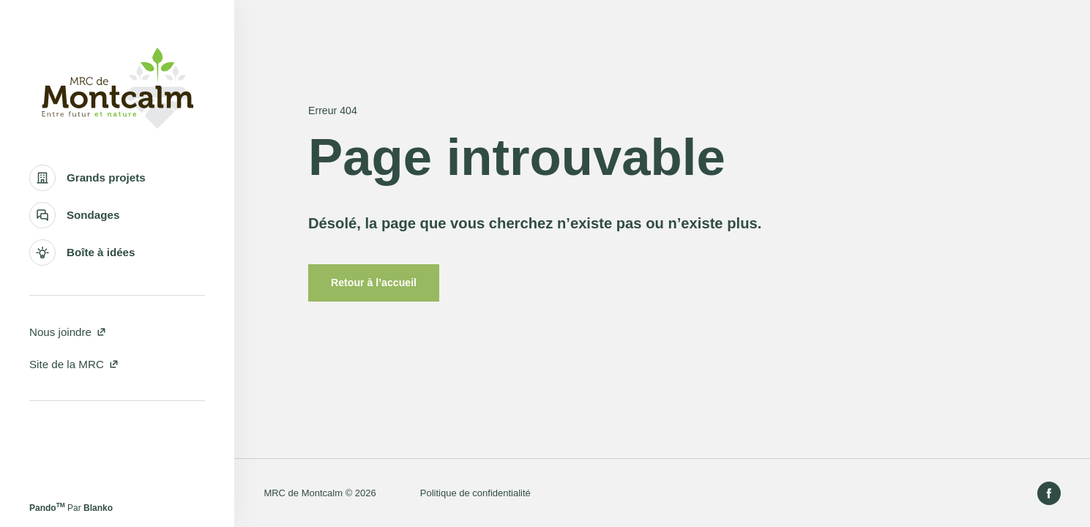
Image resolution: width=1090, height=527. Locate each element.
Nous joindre (68, 332)
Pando (47, 508)
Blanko (98, 508)
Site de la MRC (74, 364)
